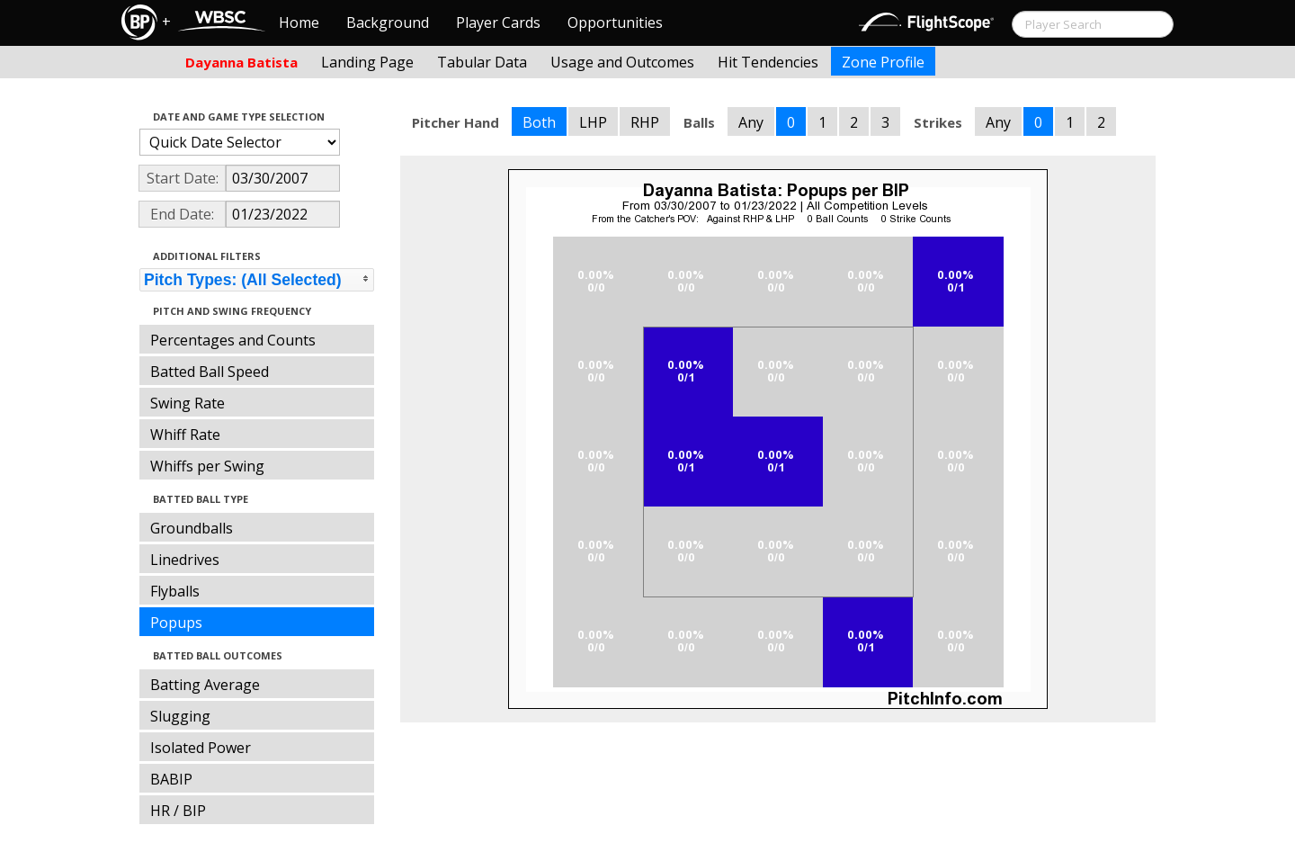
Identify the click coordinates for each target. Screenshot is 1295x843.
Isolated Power (200, 748)
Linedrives (184, 559)
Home (299, 22)
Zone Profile (883, 62)
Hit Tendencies (768, 62)
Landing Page (367, 62)
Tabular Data (482, 62)
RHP (644, 122)
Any (751, 122)
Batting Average (205, 685)
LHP (593, 122)
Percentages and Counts (233, 340)
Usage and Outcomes (622, 62)
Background (387, 22)
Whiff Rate (185, 434)
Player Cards (498, 22)
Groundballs (191, 528)
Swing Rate (187, 403)
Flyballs (175, 591)
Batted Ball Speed (209, 371)
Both (539, 122)
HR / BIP (178, 811)
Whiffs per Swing (207, 466)
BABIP (171, 779)
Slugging (180, 716)
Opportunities (615, 22)
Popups (176, 622)
